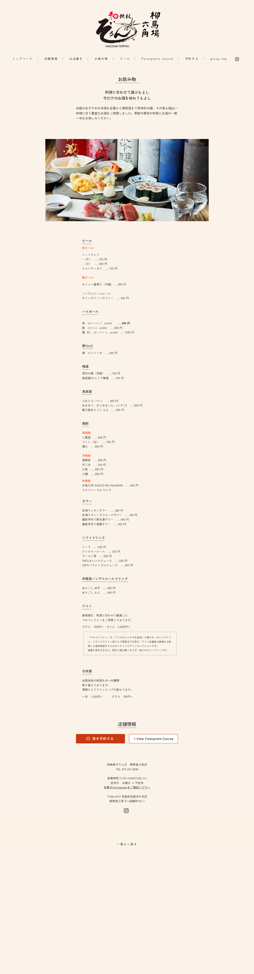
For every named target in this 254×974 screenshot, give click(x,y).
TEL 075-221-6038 (127, 769)
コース (125, 59)
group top (219, 59)
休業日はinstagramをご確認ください (127, 787)
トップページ (22, 59)
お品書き (76, 59)
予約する (192, 59)
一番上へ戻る (127, 844)
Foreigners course (157, 59)
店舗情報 (51, 59)
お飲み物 (101, 59)
